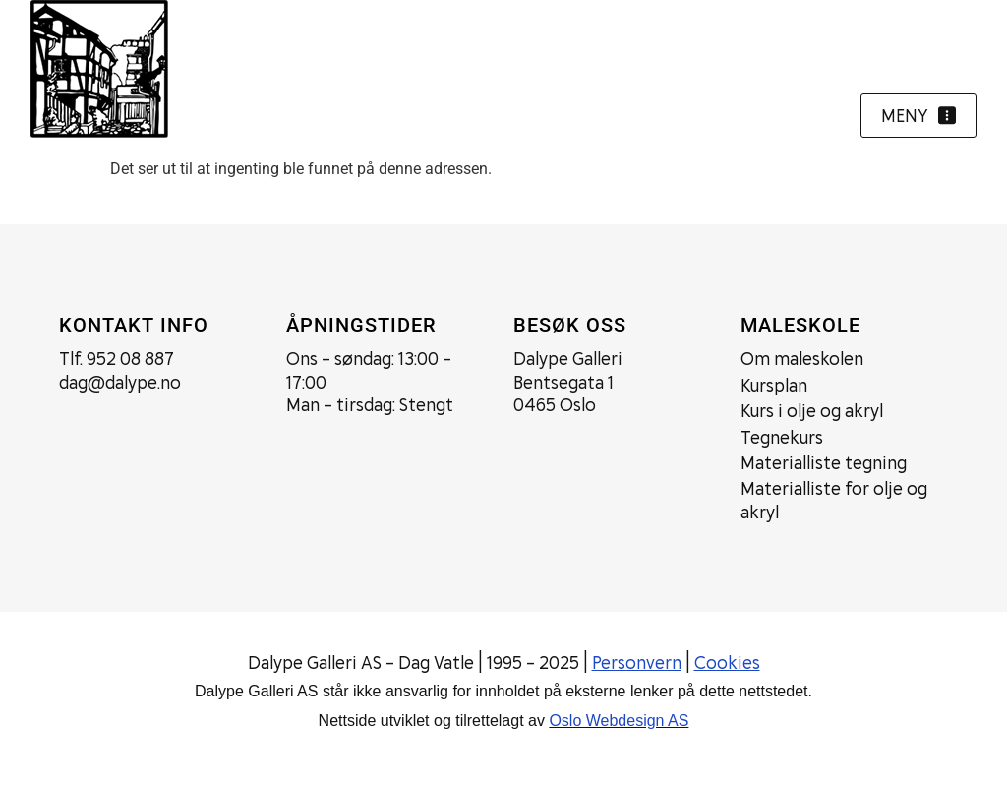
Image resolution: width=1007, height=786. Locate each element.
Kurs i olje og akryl (811, 410)
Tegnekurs (781, 437)
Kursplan (773, 385)
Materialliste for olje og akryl (833, 500)
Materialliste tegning (823, 463)
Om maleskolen (801, 358)
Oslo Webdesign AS (618, 720)
